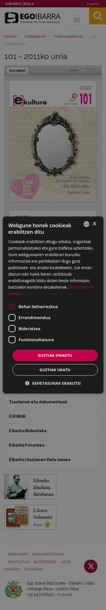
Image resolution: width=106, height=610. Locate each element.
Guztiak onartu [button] (55, 355)
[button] (53, 383)
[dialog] (53, 305)
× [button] (94, 224)
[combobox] (86, 224)
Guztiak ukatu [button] (55, 369)
